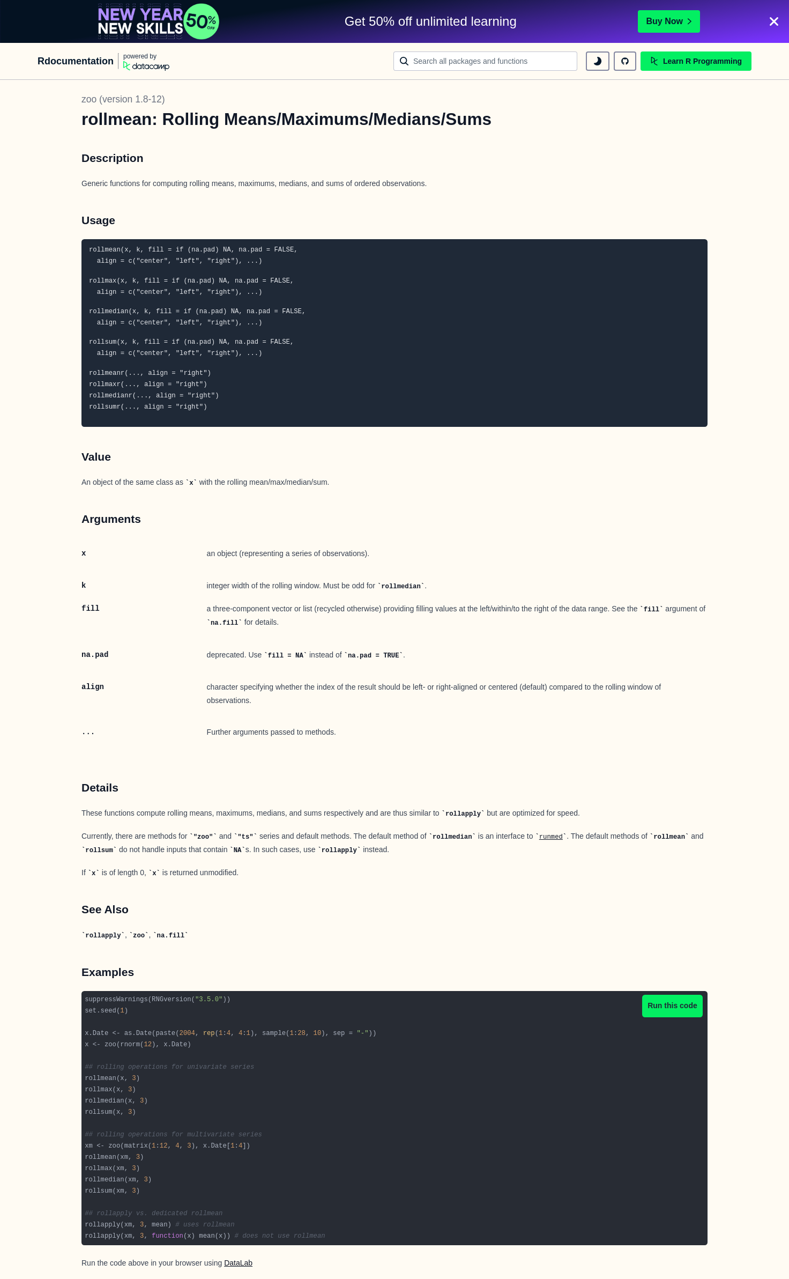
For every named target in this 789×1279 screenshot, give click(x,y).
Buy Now (668, 21)
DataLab (238, 1263)
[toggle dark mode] (597, 61)
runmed (551, 837)
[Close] (774, 21)
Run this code (672, 1005)
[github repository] (625, 61)
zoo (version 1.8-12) (123, 99)
